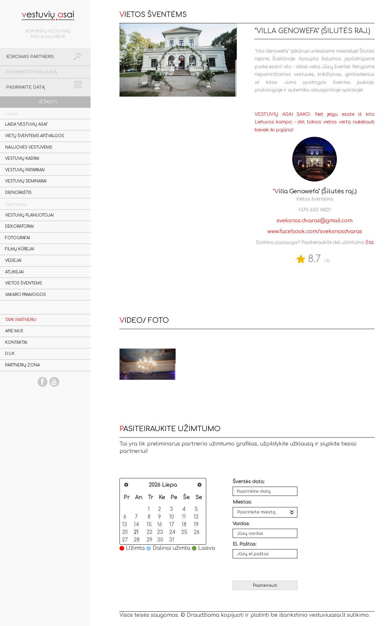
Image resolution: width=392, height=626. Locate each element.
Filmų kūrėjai (19, 249)
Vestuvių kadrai (22, 159)
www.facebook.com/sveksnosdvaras (314, 231)
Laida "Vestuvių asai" (26, 124)
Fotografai (17, 238)
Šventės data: (249, 481)
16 (159, 524)
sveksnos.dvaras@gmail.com (314, 221)
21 (136, 532)
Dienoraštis (18, 193)
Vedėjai (13, 261)
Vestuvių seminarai (26, 181)
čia (370, 242)
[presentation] (266, 569)
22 (149, 532)
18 (184, 524)
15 (149, 524)
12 (196, 516)
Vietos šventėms (23, 283)
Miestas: (242, 502)
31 (171, 539)
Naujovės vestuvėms (28, 147)
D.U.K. (10, 354)
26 (197, 532)
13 (124, 524)
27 (125, 539)
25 (184, 532)
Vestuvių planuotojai (29, 215)
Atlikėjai (14, 272)
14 (136, 524)
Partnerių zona (22, 365)
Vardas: (241, 523)
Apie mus (14, 331)
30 (160, 539)
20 (125, 532)
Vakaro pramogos (25, 295)
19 (196, 524)
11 (184, 516)
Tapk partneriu (20, 320)
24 (172, 532)
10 (171, 516)
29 (149, 539)
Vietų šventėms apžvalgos (34, 136)
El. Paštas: (245, 544)
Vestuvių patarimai (25, 170)
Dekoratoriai (19, 227)
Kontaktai (16, 343)
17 (171, 524)
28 (137, 539)
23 (160, 532)
